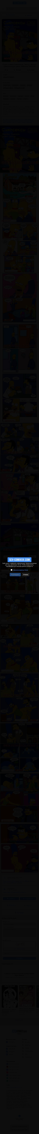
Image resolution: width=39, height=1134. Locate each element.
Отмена (25, 574)
